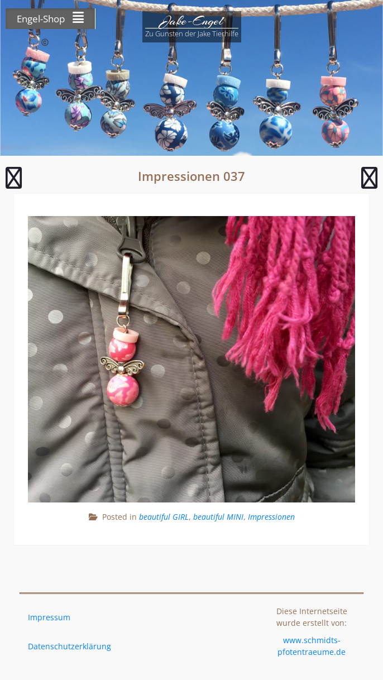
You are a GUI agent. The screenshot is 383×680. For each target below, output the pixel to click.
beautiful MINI (218, 516)
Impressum (49, 617)
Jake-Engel (192, 21)
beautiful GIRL (164, 516)
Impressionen (271, 516)
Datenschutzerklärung (69, 646)
